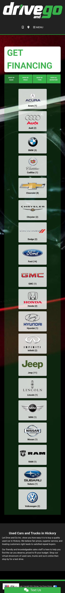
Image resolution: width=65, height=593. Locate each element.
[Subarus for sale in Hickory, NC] (32, 477)
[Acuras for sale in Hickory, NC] (32, 99)
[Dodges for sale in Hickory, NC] (32, 232)
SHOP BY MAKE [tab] (11, 79)
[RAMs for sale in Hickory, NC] (32, 455)
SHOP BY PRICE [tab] (25, 79)
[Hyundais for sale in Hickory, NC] (32, 321)
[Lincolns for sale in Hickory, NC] (32, 388)
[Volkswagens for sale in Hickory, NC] (32, 499)
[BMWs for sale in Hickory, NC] (32, 143)
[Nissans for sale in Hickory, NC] (32, 433)
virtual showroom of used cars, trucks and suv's (24, 556)
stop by (5, 559)
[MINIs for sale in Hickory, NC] (32, 410)
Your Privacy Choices (48, 586)
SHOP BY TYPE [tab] (39, 79)
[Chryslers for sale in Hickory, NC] (32, 210)
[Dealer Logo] (32, 10)
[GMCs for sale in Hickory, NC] (32, 277)
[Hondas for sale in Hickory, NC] (32, 299)
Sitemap (36, 586)
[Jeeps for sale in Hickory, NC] (32, 366)
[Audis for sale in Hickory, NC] (32, 121)
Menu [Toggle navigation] (38, 27)
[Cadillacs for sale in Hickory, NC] (32, 166)
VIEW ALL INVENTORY (54, 79)
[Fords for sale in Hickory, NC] (32, 255)
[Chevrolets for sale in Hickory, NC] (32, 188)
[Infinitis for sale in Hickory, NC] (32, 344)
